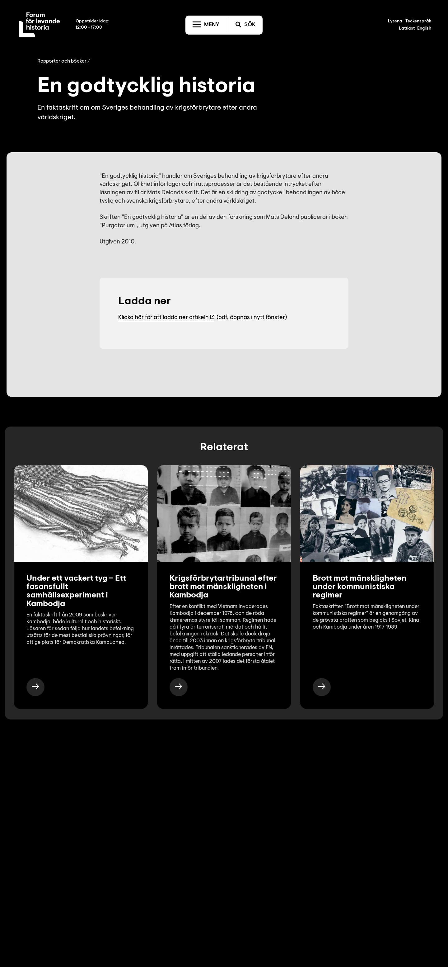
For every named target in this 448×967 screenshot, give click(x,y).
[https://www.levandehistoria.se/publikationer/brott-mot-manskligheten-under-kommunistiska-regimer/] (322, 687)
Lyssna (395, 21)
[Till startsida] (39, 24)
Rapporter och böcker (61, 61)
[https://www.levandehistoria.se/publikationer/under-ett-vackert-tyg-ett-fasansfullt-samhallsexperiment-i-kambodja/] (35, 687)
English (424, 28)
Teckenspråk (418, 21)
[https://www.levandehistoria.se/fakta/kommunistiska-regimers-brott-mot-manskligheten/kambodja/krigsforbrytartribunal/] (179, 687)
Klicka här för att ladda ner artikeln (163, 318)
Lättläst (407, 28)
